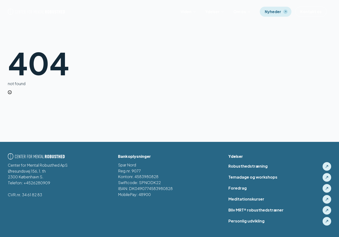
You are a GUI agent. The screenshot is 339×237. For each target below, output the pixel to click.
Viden (186, 11)
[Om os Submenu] (250, 11)
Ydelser (212, 11)
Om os (239, 11)
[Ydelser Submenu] (224, 11)
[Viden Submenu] (196, 11)
